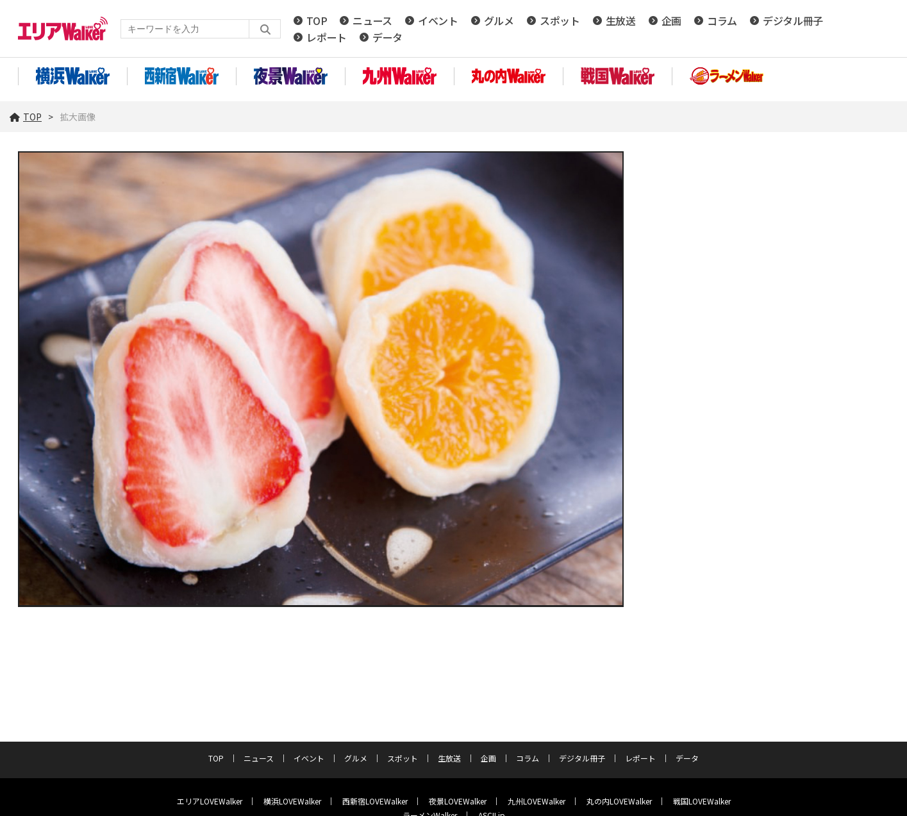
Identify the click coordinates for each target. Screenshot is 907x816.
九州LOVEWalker (536, 800)
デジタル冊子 (793, 20)
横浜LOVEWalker (292, 800)
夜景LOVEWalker (458, 800)
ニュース (372, 20)
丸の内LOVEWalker (619, 800)
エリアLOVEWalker (209, 800)
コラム (722, 20)
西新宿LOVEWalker (375, 800)
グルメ (499, 20)
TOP (316, 20)
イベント (438, 20)
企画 (671, 20)
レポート (326, 37)
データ (387, 37)
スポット (560, 20)
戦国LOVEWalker (702, 800)
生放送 (621, 20)
